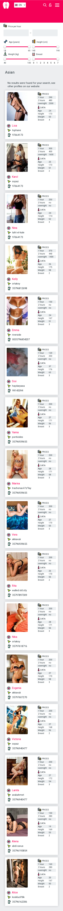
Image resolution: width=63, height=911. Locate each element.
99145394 (17, 390)
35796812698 (19, 288)
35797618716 (19, 646)
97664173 (17, 134)
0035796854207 (21, 339)
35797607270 (19, 697)
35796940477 (19, 748)
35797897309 (19, 595)
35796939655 (19, 441)
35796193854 (19, 850)
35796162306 (19, 901)
